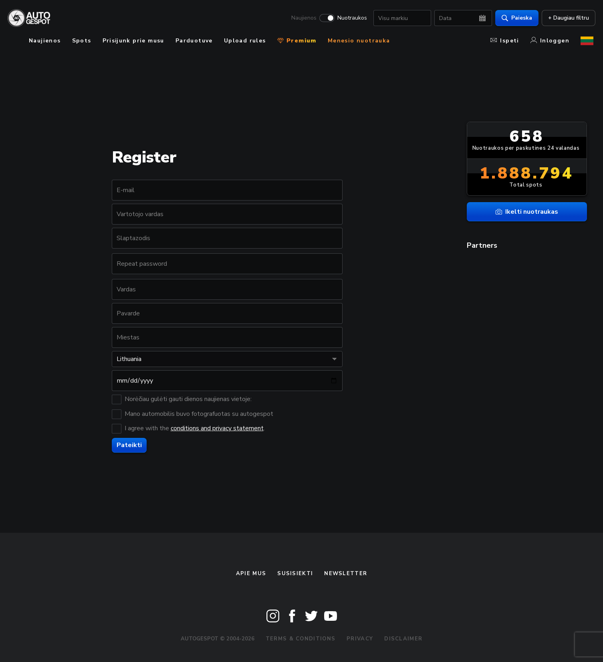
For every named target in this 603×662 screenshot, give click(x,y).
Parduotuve (194, 40)
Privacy (360, 638)
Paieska (515, 18)
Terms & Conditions (300, 638)
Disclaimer (403, 638)
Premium (297, 40)
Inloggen (549, 40)
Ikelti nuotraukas (527, 211)
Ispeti (504, 40)
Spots (81, 40)
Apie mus (251, 573)
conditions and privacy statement (217, 428)
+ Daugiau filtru (566, 18)
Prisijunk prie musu (133, 40)
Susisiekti (295, 573)
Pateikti (129, 445)
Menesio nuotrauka (359, 40)
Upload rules (245, 40)
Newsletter (345, 573)
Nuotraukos (350, 18)
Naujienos (302, 18)
